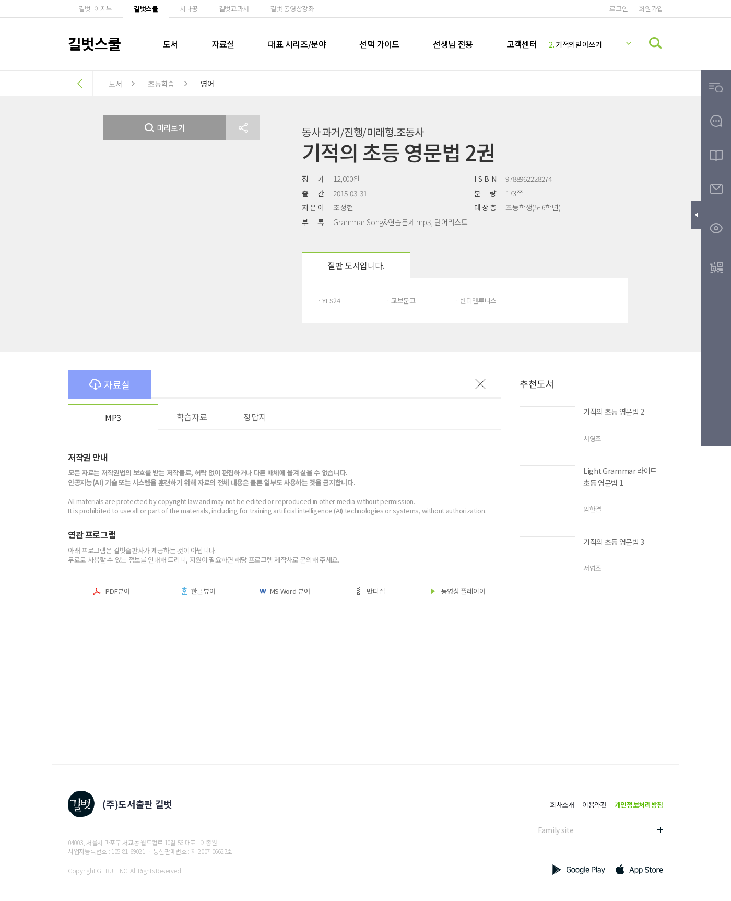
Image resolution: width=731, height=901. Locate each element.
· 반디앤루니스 (476, 301)
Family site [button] (555, 830)
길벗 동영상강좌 (292, 9)
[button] (243, 127)
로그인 (618, 8)
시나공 (189, 9)
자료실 (222, 44)
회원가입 (651, 8)
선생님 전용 (453, 44)
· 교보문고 (401, 301)
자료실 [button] (109, 384)
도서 (170, 44)
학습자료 (191, 417)
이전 (480, 383)
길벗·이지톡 (95, 9)
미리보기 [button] (165, 127)
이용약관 (594, 805)
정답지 (254, 417)
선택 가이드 (379, 44)
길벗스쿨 (146, 9)
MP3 (113, 417)
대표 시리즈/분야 (297, 44)
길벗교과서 (234, 9)
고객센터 (521, 44)
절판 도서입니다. (355, 265)
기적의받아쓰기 (575, 44)
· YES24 (328, 301)
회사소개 (562, 805)
